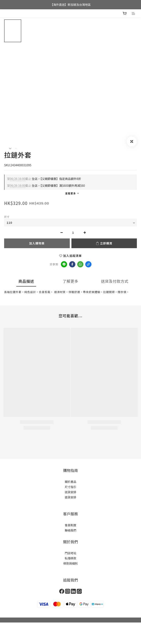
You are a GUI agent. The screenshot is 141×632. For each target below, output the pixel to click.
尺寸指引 (70, 487)
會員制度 (70, 525)
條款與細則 (70, 563)
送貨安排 (70, 492)
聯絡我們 (70, 530)
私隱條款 (70, 558)
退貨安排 (70, 497)
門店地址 (70, 553)
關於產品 (70, 482)
